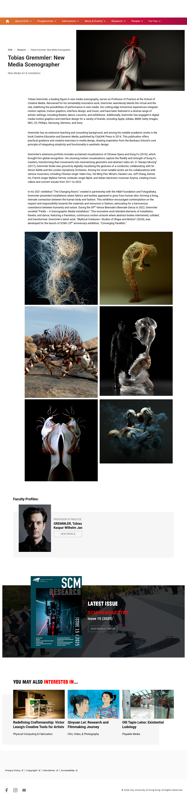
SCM (10, 49)
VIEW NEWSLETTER (101, 628)
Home (7, 21)
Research (21, 49)
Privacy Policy (14, 775)
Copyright (33, 775)
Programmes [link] (45, 21)
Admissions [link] (69, 21)
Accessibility (69, 775)
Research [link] (116, 21)
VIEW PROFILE (67, 533)
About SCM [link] (22, 21)
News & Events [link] (94, 21)
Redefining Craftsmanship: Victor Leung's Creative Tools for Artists (38, 726)
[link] (169, 771)
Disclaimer (50, 775)
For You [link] (152, 21)
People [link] (135, 21)
